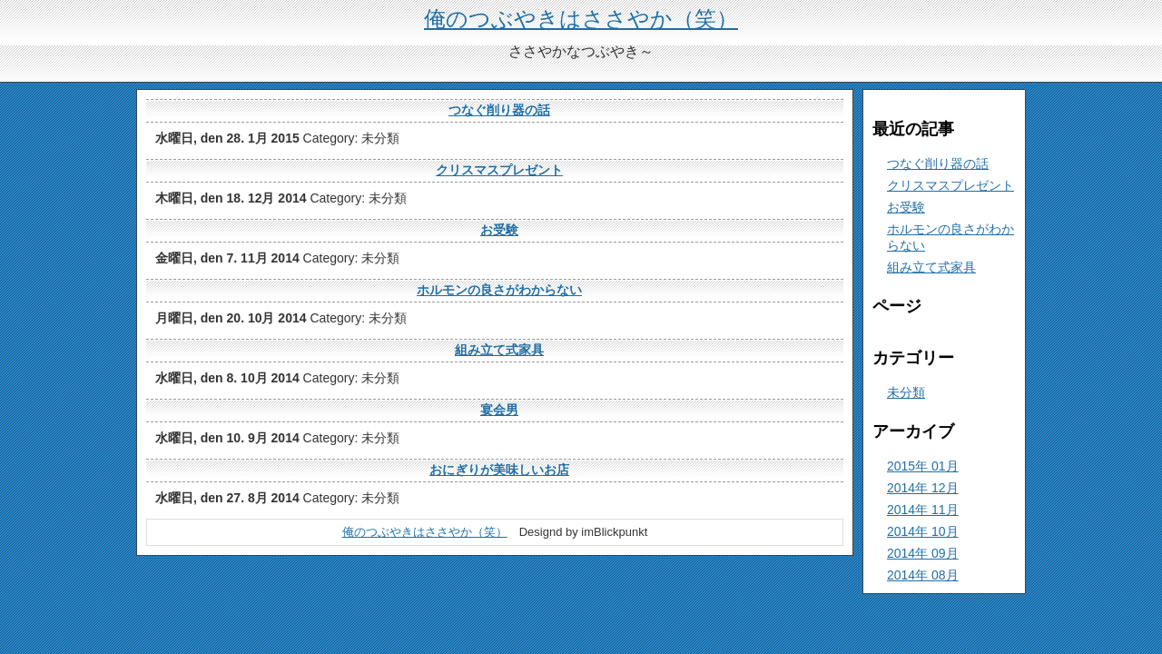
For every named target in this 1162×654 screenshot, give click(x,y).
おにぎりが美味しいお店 (499, 469)
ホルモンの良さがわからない (499, 289)
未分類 (906, 392)
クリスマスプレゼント (499, 170)
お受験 (499, 230)
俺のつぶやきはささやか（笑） (581, 18)
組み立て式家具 (499, 349)
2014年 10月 (923, 531)
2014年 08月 (923, 575)
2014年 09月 (923, 553)
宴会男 (499, 409)
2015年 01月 (923, 466)
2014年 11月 (923, 509)
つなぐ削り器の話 (499, 110)
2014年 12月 (923, 488)
